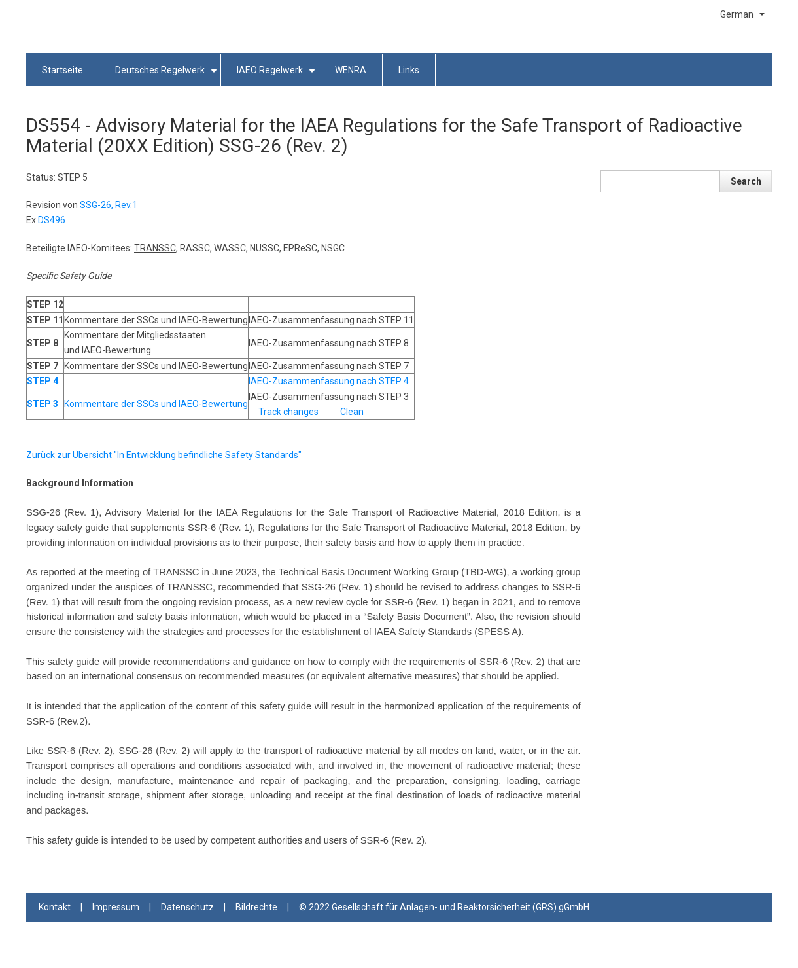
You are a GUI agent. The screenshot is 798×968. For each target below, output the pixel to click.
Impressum (115, 907)
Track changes (288, 411)
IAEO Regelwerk (278, 75)
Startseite (62, 70)
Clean (352, 411)
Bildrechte (256, 907)
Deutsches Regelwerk (168, 75)
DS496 (51, 220)
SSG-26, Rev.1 (108, 205)
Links (408, 70)
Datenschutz (187, 907)
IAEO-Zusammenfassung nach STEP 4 (329, 381)
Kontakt (55, 907)
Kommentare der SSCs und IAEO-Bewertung (156, 404)
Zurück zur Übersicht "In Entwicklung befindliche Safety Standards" (164, 455)
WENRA (350, 70)
